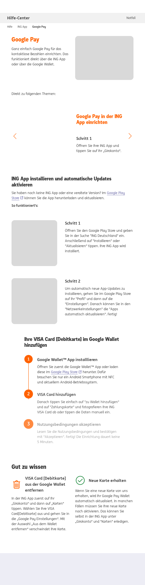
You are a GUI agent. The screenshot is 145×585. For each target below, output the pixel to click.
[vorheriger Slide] (15, 136)
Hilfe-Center (18, 17)
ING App (22, 26)
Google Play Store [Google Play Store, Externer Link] (64, 372)
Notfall (131, 18)
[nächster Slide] (130, 136)
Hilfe (9, 26)
